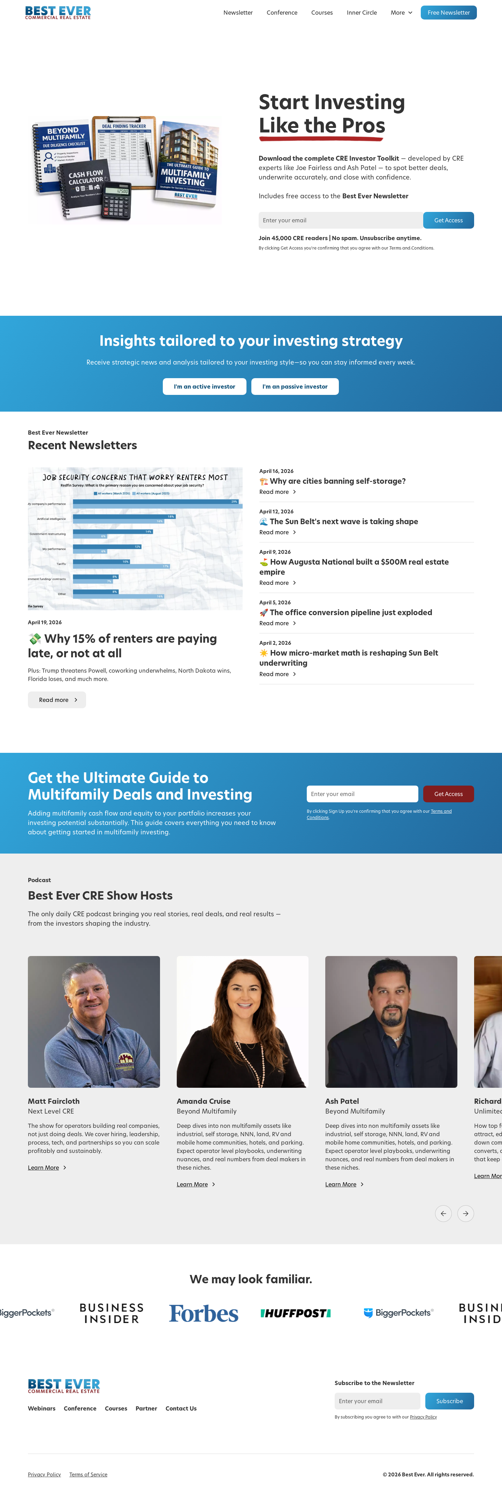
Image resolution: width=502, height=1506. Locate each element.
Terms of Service (88, 1474)
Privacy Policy (44, 1474)
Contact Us (181, 1408)
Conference (282, 12)
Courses (322, 12)
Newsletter (238, 12)
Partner (146, 1408)
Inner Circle (362, 12)
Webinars (41, 1408)
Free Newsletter (449, 12)
